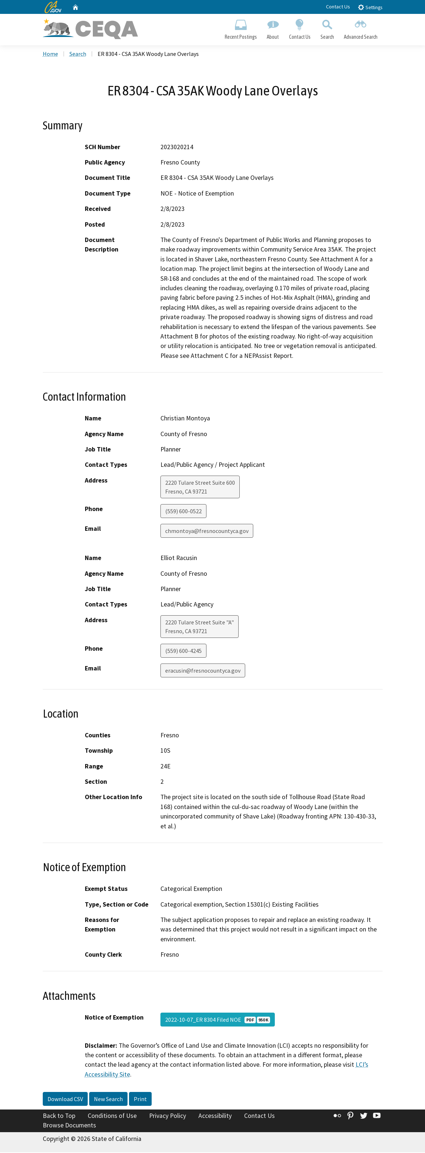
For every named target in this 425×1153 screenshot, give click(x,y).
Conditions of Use (112, 1116)
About (273, 28)
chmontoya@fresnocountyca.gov (206, 531)
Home (50, 54)
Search (327, 28)
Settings (370, 7)
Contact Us (338, 6)
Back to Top (59, 1116)
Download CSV (65, 1099)
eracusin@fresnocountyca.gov (202, 670)
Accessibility (215, 1116)
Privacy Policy (167, 1116)
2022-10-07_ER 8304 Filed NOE (217, 1020)
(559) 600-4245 (183, 651)
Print (140, 1099)
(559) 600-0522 (183, 511)
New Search (108, 1099)
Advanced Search (360, 28)
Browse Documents (69, 1126)
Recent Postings (241, 28)
